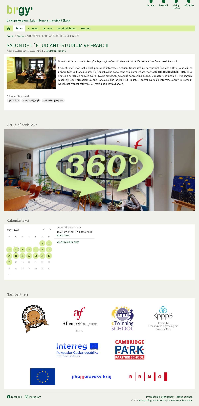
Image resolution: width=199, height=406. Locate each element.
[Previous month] (43, 229)
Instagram (32, 397)
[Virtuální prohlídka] (99, 170)
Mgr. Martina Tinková (56, 50)
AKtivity (47, 28)
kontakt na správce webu (179, 400)
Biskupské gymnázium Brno (152, 400)
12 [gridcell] (22, 256)
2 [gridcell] (48, 243)
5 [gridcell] (22, 249)
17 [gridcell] (9, 262)
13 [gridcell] (29, 256)
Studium (33, 28)
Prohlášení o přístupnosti (160, 396)
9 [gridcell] (48, 249)
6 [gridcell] (29, 249)
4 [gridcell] (15, 249)
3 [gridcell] (9, 249)
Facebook (14, 397)
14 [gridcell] (36, 256)
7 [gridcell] (35, 249)
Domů (10, 36)
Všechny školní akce (68, 241)
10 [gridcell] (9, 256)
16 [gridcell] (49, 256)
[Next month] (50, 229)
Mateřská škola (67, 28)
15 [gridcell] (42, 256)
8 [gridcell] (42, 249)
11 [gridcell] (16, 256)
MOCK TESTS (63, 235)
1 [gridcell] (42, 243)
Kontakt (86, 28)
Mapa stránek (184, 396)
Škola (19, 28)
